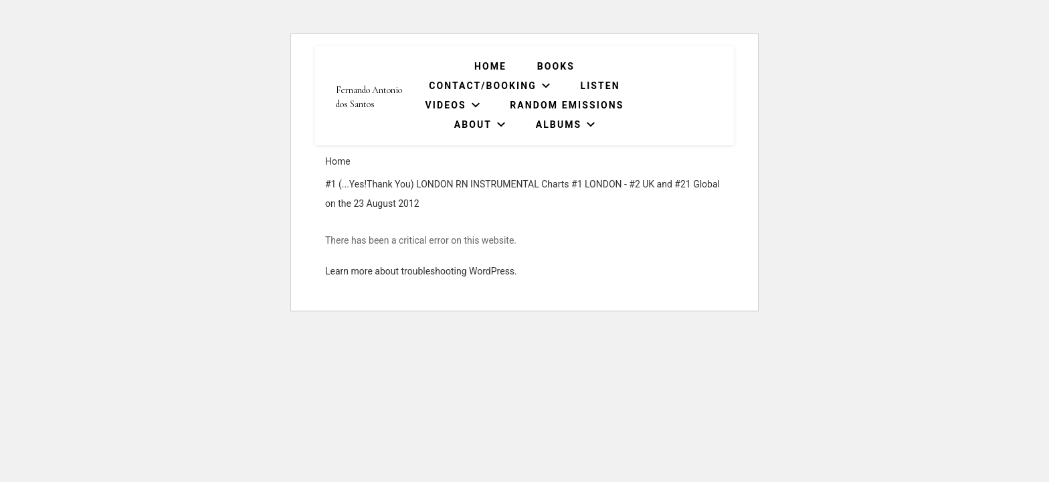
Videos (445, 105)
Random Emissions (567, 105)
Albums (559, 124)
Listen (599, 85)
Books (556, 66)
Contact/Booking (483, 85)
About (473, 124)
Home (490, 66)
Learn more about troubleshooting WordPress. (421, 271)
